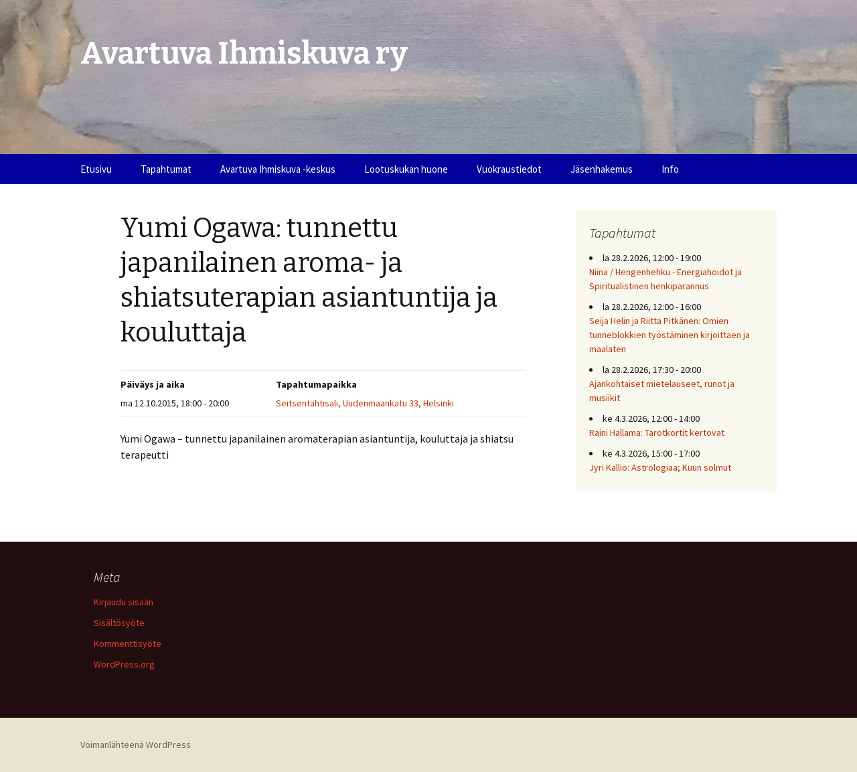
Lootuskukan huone (406, 169)
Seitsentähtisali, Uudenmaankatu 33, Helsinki (365, 403)
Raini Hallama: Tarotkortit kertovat (656, 433)
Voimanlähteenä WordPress (135, 745)
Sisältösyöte (119, 623)
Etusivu (96, 169)
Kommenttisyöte (127, 643)
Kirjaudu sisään (123, 602)
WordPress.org (124, 664)
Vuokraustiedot (509, 169)
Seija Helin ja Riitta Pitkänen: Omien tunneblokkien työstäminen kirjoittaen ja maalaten (669, 335)
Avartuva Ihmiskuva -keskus (277, 169)
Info (670, 169)
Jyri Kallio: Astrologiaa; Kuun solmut (660, 467)
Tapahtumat (166, 169)
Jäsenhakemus (601, 169)
